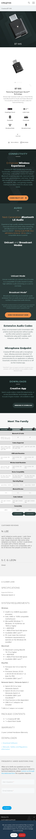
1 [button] (15, 82)
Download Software (10, 743)
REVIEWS (24, 142)
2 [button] (17, 82)
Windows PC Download (23, 405)
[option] (18, 66)
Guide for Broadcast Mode (18, 315)
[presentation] (16, 800)
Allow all (22, 835)
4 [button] (20, 82)
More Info (14, 835)
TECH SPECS (13, 142)
